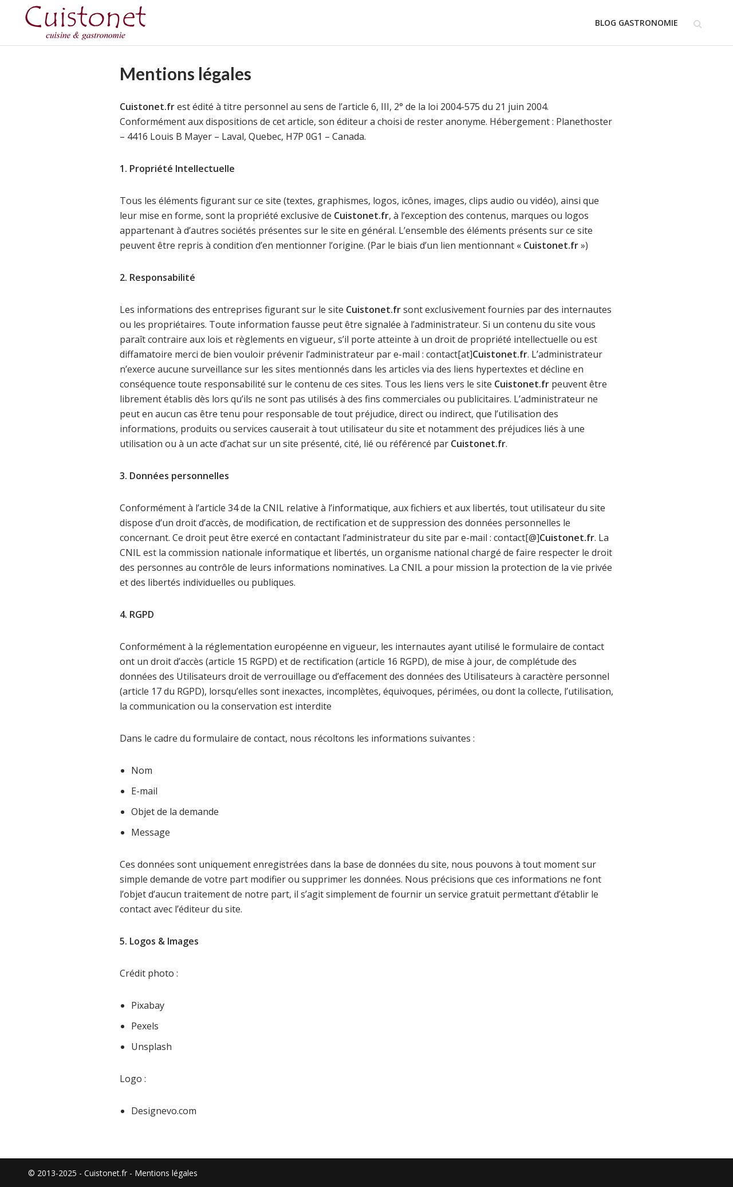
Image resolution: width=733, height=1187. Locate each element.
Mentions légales (166, 1173)
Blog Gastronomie (636, 22)
